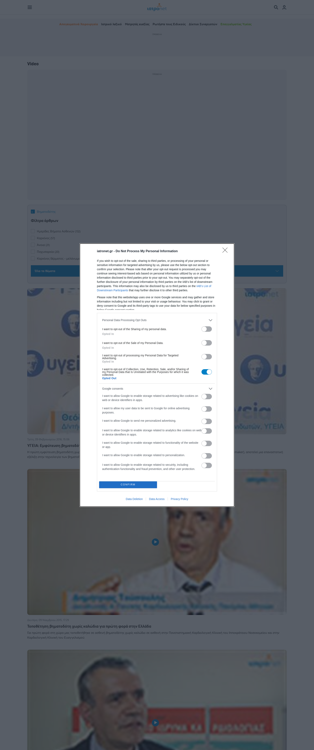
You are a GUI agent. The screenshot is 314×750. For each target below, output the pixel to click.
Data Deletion (134, 499)
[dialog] (157, 375)
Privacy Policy (179, 499)
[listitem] (157, 320)
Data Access (157, 499)
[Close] (226, 251)
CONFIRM (128, 484)
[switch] (206, 329)
